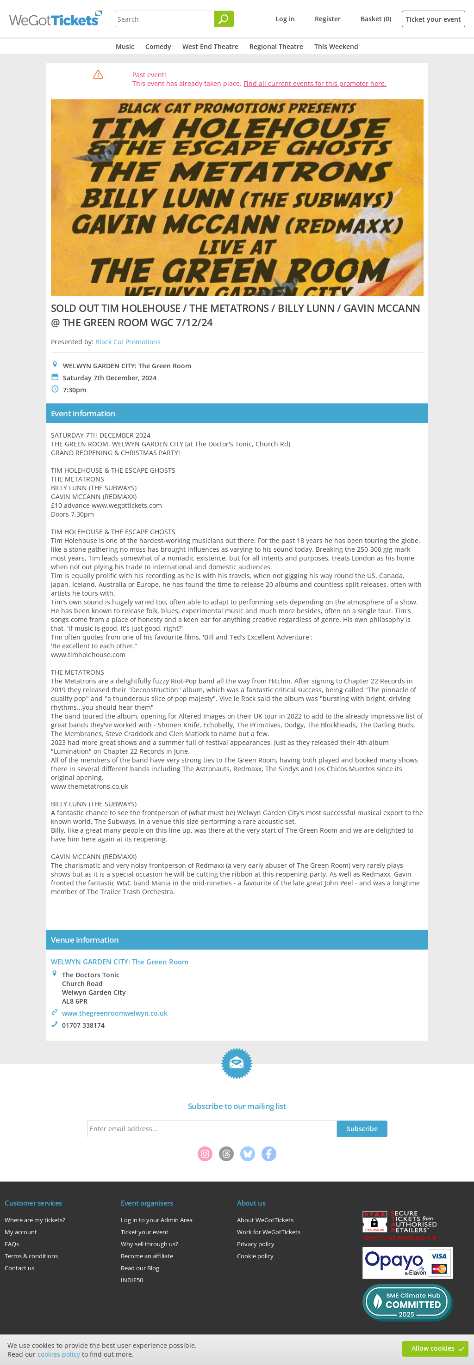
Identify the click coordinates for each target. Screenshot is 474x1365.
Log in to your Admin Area (157, 1220)
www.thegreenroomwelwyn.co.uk (115, 1013)
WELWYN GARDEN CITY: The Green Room (119, 961)
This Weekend (336, 46)
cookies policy (58, 1354)
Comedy (158, 46)
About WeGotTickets (265, 1220)
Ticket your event (433, 19)
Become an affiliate (147, 1256)
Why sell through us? (149, 1244)
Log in (285, 18)
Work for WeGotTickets (268, 1232)
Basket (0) (376, 18)
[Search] (224, 19)
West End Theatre (210, 46)
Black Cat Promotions (128, 341)
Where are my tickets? (35, 1220)
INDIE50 (132, 1280)
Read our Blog (140, 1268)
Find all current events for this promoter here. (315, 83)
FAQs (12, 1244)
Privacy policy (255, 1244)
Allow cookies (433, 1348)
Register (328, 18)
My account (21, 1232)
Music (125, 46)
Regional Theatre (276, 46)
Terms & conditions (31, 1256)
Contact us (19, 1268)
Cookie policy (255, 1256)
